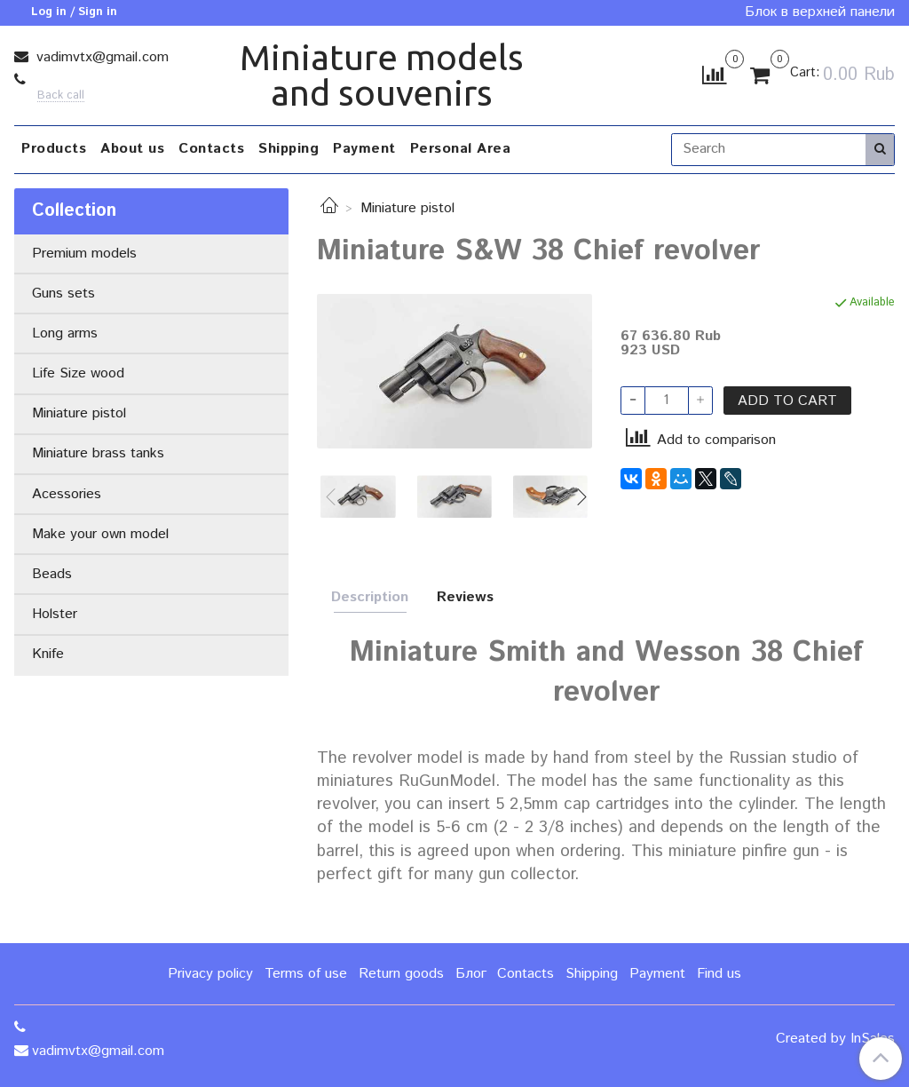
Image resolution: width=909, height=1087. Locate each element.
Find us (719, 974)
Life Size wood (78, 373)
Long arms (65, 333)
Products (53, 149)
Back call (60, 96)
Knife (48, 654)
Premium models (84, 253)
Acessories (66, 494)
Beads (52, 574)
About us (132, 149)
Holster (54, 614)
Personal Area (460, 149)
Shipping (288, 149)
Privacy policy (210, 974)
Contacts (211, 149)
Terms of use (306, 974)
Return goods (401, 974)
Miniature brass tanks (98, 453)
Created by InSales (835, 1039)
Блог (470, 974)
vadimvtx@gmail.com (100, 57)
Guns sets (63, 293)
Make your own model (100, 534)
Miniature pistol (407, 208)
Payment (364, 149)
